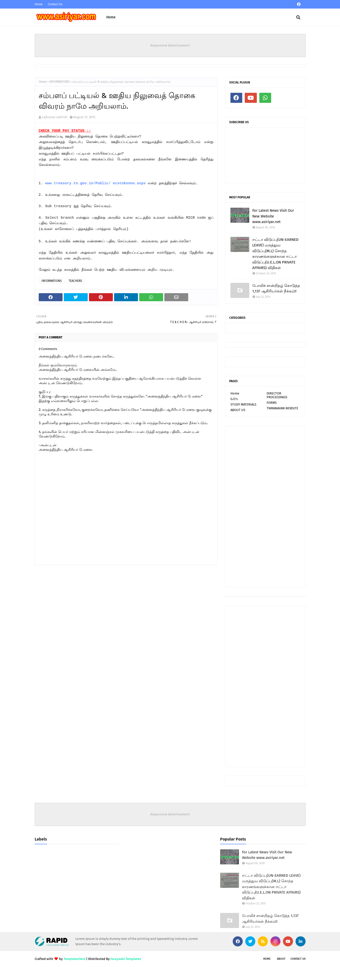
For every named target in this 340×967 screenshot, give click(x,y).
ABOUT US (237, 410)
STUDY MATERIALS (243, 404)
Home (39, 4)
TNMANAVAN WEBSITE (282, 408)
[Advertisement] (265, 506)
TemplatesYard (74, 959)
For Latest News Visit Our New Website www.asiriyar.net (273, 216)
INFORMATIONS (59, 81)
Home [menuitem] (111, 17)
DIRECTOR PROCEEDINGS (277, 395)
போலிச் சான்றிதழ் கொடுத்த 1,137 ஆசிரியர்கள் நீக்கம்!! (276, 288)
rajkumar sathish (54, 117)
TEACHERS (75, 281)
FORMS (272, 403)
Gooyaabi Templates (126, 959)
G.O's (234, 399)
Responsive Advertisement (170, 45)
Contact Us (55, 4)
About (281, 958)
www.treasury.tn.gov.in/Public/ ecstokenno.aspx (95, 183)
